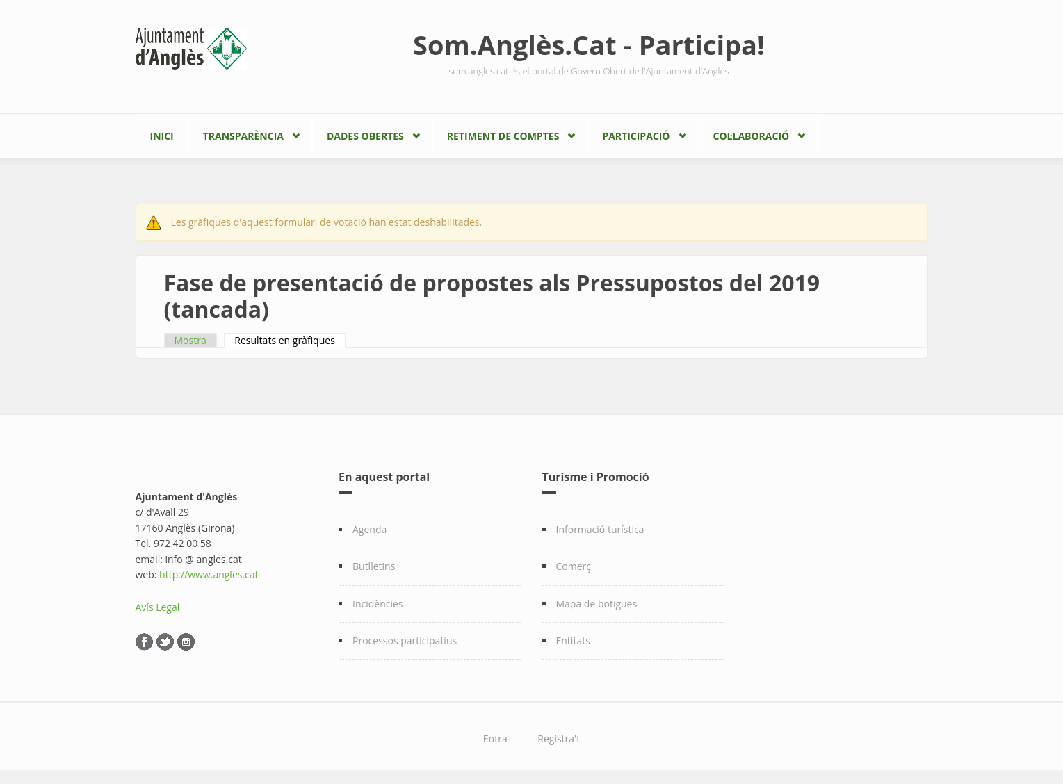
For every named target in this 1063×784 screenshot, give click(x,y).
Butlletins (373, 566)
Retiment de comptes (503, 135)
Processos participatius (404, 640)
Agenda (369, 529)
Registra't (558, 738)
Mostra (190, 340)
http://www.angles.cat (209, 574)
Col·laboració (751, 135)
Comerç (574, 566)
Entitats (573, 640)
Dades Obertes (365, 135)
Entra (495, 738)
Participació (636, 135)
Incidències (377, 603)
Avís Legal (158, 607)
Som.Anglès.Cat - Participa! (589, 44)
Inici (162, 135)
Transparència (243, 135)
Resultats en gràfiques (289, 340)
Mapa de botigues (597, 603)
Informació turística (600, 529)
